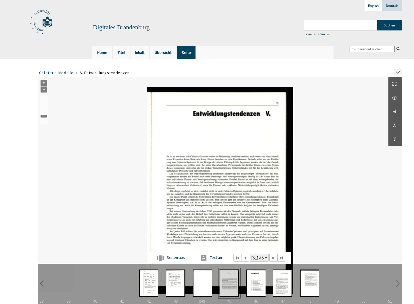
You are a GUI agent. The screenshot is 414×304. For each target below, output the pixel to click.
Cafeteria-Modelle (56, 72)
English (373, 5)
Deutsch (392, 5)
